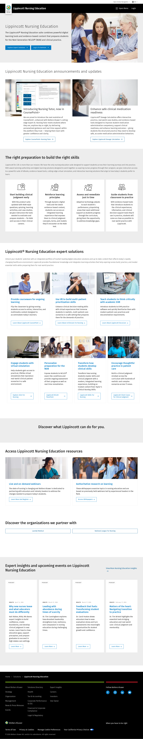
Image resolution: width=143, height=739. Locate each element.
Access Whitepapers (85, 499)
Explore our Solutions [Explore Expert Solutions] (17, 47)
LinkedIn (122, 692)
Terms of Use (10, 730)
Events (8, 710)
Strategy (8, 692)
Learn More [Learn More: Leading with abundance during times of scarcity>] (49, 646)
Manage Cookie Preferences (49, 730)
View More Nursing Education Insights (121, 568)
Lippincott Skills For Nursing (87, 396)
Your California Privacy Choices (76, 730)
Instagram (115, 692)
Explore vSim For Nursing (19, 396)
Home (7, 677)
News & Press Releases (14, 705)
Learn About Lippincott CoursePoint (25, 323)
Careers (53, 692)
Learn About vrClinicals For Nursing (70, 323)
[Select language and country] (135, 2)
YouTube (129, 692)
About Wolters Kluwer (14, 687)
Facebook (108, 692)
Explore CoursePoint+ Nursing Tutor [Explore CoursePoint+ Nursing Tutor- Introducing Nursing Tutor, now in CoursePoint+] (38, 139)
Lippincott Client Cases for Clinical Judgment (121, 396)
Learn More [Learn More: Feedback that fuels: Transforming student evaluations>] (82, 646)
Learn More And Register (20, 499)
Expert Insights (56, 687)
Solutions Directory (35, 687)
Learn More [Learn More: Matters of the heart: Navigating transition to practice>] (116, 646)
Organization (10, 696)
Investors (53, 696)
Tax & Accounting (34, 696)
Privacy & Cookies (26, 730)
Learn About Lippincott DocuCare (114, 323)
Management (10, 701)
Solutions (17, 677)
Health (30, 692)
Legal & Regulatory (35, 715)
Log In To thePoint (41, 47)
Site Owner (54, 701)
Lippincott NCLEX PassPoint (52, 396)
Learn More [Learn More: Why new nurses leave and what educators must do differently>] (15, 646)
